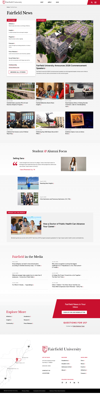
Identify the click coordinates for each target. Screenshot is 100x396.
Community (9, 323)
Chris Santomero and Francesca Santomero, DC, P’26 (55, 199)
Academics (27, 316)
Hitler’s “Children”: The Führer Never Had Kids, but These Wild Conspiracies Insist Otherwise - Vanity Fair (67, 285)
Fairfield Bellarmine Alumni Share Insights (45, 103)
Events (83, 367)
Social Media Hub (13, 58)
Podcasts (11, 43)
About (63, 370)
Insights (11, 30)
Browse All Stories (18, 72)
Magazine (11, 37)
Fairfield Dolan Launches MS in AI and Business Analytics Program (17, 103)
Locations (45, 373)
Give (57, 2)
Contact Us (46, 370)
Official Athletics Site (14, 67)
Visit (41, 2)
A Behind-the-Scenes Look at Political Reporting (17, 132)
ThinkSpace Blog (13, 64)
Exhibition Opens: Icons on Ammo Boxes (74, 132)
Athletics (11, 24)
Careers (83, 373)
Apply (49, 2)
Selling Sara (18, 158)
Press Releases (13, 51)
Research (26, 320)
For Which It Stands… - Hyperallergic (22, 285)
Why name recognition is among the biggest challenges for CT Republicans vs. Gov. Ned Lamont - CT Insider (67, 265)
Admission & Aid (66, 367)
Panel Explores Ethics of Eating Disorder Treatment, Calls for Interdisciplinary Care (76, 104)
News (82, 363)
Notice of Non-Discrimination (57, 390)
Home (8, 7)
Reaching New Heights (46, 183)
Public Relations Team (79, 326)
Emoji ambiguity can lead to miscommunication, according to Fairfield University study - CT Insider (26, 264)
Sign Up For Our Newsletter (74, 312)
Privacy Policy (25, 390)
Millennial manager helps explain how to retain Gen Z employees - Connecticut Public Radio (27, 276)
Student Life (65, 363)
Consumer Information (39, 390)
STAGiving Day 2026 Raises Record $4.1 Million (47, 132)
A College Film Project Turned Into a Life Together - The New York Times (66, 276)
